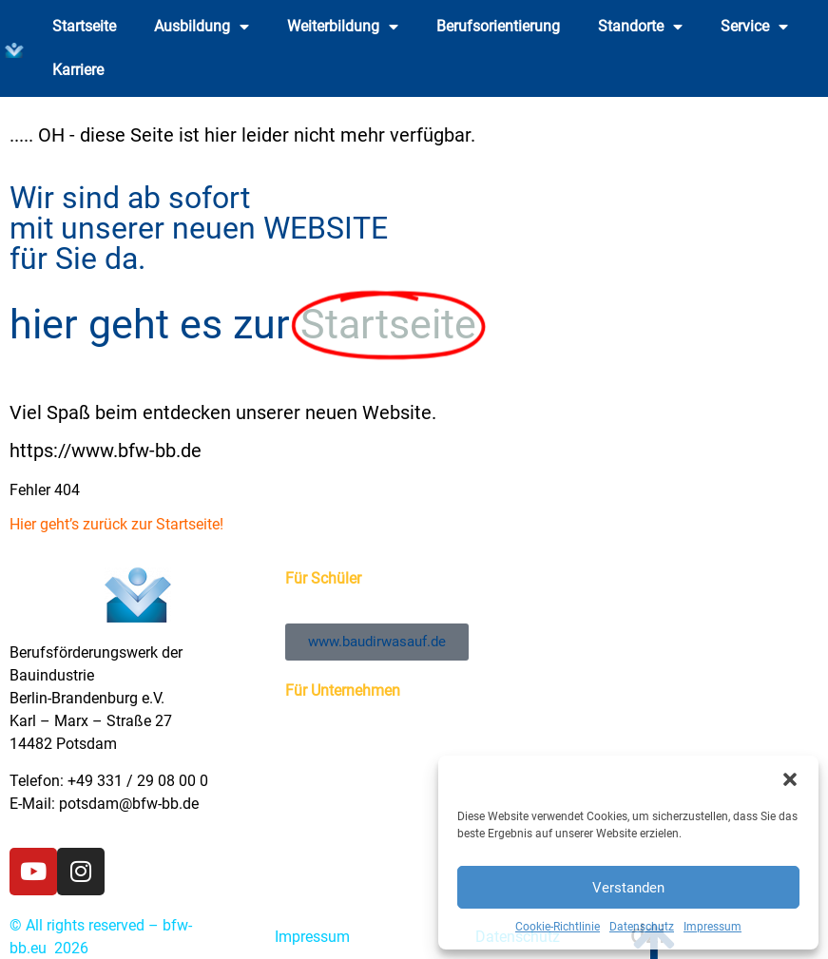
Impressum (712, 926)
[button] (789, 779)
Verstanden (628, 887)
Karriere (78, 70)
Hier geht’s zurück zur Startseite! (116, 524)
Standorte (640, 27)
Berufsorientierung (498, 26)
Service (754, 27)
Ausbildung (201, 27)
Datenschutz (641, 926)
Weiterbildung (342, 27)
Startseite (84, 26)
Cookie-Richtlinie (557, 926)
